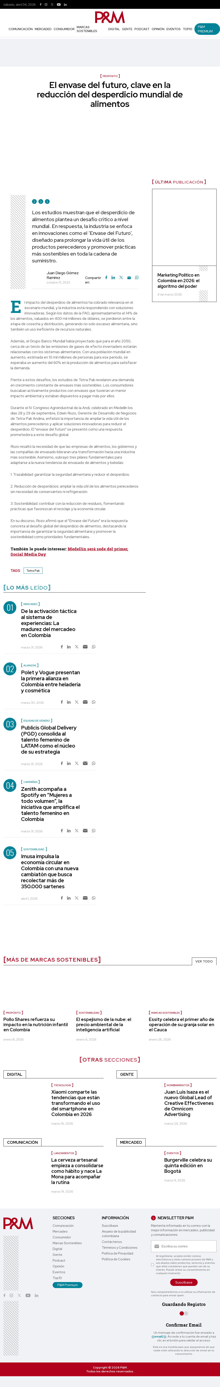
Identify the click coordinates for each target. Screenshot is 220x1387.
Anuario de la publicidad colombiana (119, 1233)
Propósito (13, 1012)
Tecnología (62, 1085)
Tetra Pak (33, 571)
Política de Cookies (116, 1259)
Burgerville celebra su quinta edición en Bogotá (188, 1165)
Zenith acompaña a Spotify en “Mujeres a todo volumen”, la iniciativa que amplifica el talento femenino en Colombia (50, 804)
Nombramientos (178, 1085)
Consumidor (64, 29)
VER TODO (204, 961)
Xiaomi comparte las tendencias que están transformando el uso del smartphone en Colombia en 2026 (75, 1103)
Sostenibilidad (89, 1012)
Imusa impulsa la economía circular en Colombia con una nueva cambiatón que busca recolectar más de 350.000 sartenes (49, 871)
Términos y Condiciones (120, 1247)
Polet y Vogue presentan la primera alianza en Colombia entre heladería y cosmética (51, 681)
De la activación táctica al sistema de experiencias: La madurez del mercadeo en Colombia (48, 623)
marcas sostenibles (165, 1012)
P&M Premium (205, 29)
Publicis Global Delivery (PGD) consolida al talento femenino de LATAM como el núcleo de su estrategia (48, 739)
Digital (114, 29)
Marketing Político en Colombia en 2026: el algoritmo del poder (178, 280)
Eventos (174, 29)
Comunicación (21, 29)
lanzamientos (64, 1153)
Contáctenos (112, 1242)
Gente (127, 29)
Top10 (187, 29)
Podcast (142, 29)
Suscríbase (110, 1226)
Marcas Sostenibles (87, 29)
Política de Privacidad (117, 1253)
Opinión (158, 29)
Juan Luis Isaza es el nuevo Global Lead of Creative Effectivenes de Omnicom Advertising (189, 1103)
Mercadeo (43, 29)
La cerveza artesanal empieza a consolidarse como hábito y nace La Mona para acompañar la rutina (77, 1171)
